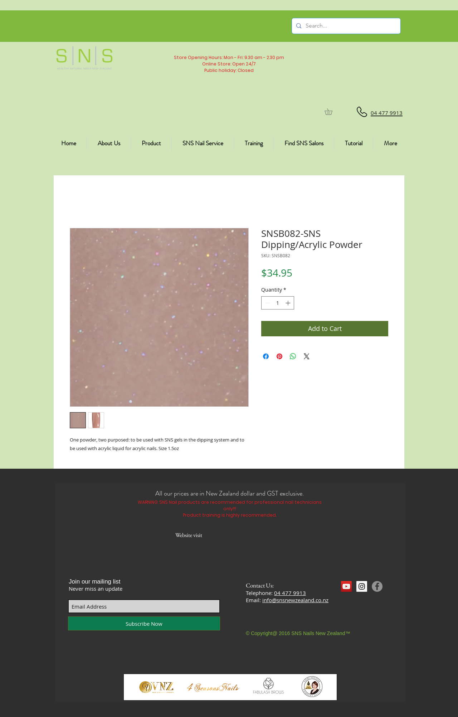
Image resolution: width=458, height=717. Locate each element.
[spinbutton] (277, 303)
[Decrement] (266, 303)
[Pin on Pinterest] (279, 356)
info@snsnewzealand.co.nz (295, 600)
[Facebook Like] (355, 599)
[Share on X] (306, 356)
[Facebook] (377, 586)
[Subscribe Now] (144, 623)
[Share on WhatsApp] (293, 356)
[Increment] (288, 303)
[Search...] (345, 26)
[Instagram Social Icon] (361, 586)
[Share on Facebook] (266, 356)
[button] (331, 111)
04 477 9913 (290, 592)
